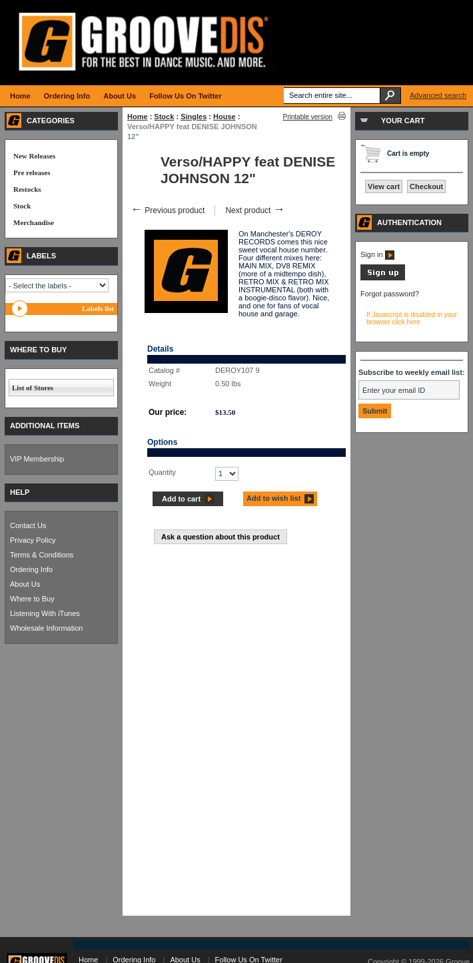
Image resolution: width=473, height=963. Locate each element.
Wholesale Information (46, 628)
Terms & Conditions (41, 555)
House (224, 117)
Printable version (307, 117)
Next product (254, 210)
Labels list (98, 308)
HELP (19, 492)
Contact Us (28, 525)
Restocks (27, 189)
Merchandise (33, 222)
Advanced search (438, 95)
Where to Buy (32, 599)
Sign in (377, 254)
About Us (25, 584)
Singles (194, 117)
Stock (164, 117)
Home (137, 117)
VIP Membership (37, 459)
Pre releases (31, 172)
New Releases (34, 156)
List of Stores (32, 388)
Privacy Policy (32, 540)
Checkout (426, 186)
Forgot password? (389, 294)
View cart (384, 186)
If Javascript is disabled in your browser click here (411, 318)
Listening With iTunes (45, 613)
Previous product (168, 210)
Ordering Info (31, 569)
